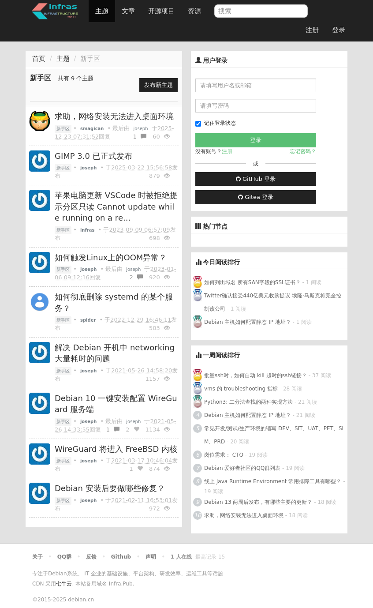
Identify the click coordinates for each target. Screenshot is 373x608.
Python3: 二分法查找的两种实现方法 (248, 402)
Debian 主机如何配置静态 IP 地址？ (247, 322)
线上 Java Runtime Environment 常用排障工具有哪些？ (272, 481)
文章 (128, 11)
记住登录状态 (215, 123)
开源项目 (161, 11)
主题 (101, 11)
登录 (338, 30)
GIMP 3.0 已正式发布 (93, 156)
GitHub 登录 (256, 179)
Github (121, 557)
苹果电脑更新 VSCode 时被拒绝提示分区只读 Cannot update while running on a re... (116, 206)
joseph (141, 128)
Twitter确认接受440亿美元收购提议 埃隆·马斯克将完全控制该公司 (272, 302)
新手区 (63, 128)
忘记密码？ (303, 151)
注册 (312, 30)
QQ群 (64, 557)
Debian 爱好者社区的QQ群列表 (242, 468)
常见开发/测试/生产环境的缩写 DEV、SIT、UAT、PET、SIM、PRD (273, 435)
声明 (150, 557)
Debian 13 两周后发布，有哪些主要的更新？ (258, 502)
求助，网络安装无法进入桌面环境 (114, 116)
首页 (38, 59)
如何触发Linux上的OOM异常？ (111, 257)
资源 (194, 11)
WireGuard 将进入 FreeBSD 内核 (116, 449)
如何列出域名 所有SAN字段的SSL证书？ (252, 282)
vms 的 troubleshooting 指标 (241, 389)
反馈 (91, 557)
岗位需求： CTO (223, 455)
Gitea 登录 (255, 197)
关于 (37, 557)
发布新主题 (158, 85)
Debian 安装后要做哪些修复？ (110, 488)
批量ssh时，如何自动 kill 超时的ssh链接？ (255, 375)
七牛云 (64, 584)
